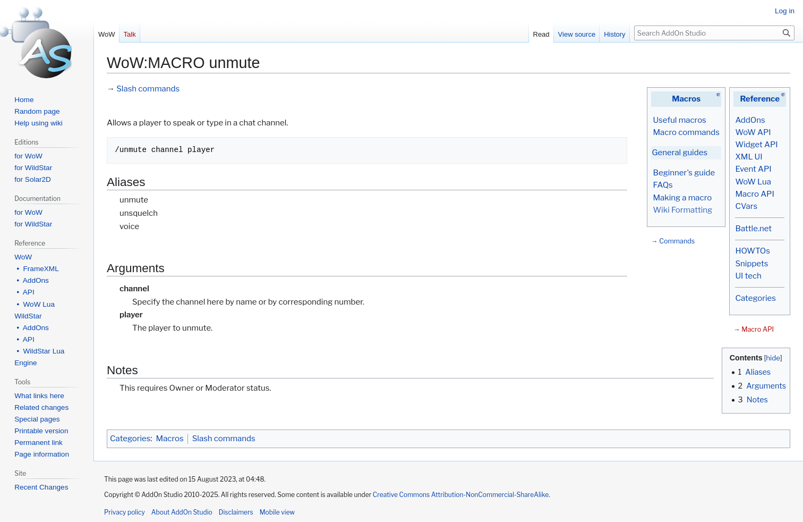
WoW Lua (753, 182)
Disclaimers (236, 512)
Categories (755, 298)
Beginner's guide (684, 173)
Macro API (754, 194)
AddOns (750, 120)
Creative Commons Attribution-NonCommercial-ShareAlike (461, 495)
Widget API (756, 144)
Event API (753, 169)
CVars (746, 206)
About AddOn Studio (181, 512)
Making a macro (682, 198)
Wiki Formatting (682, 210)
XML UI (748, 157)
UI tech (748, 276)
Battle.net (753, 228)
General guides (679, 152)
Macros (686, 99)
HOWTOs (752, 251)
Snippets (751, 263)
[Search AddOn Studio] (714, 33)
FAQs (662, 185)
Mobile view (277, 512)
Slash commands (148, 89)
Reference (760, 99)
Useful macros (679, 120)
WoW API (753, 132)
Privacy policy (124, 512)
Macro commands (686, 132)
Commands (677, 241)
